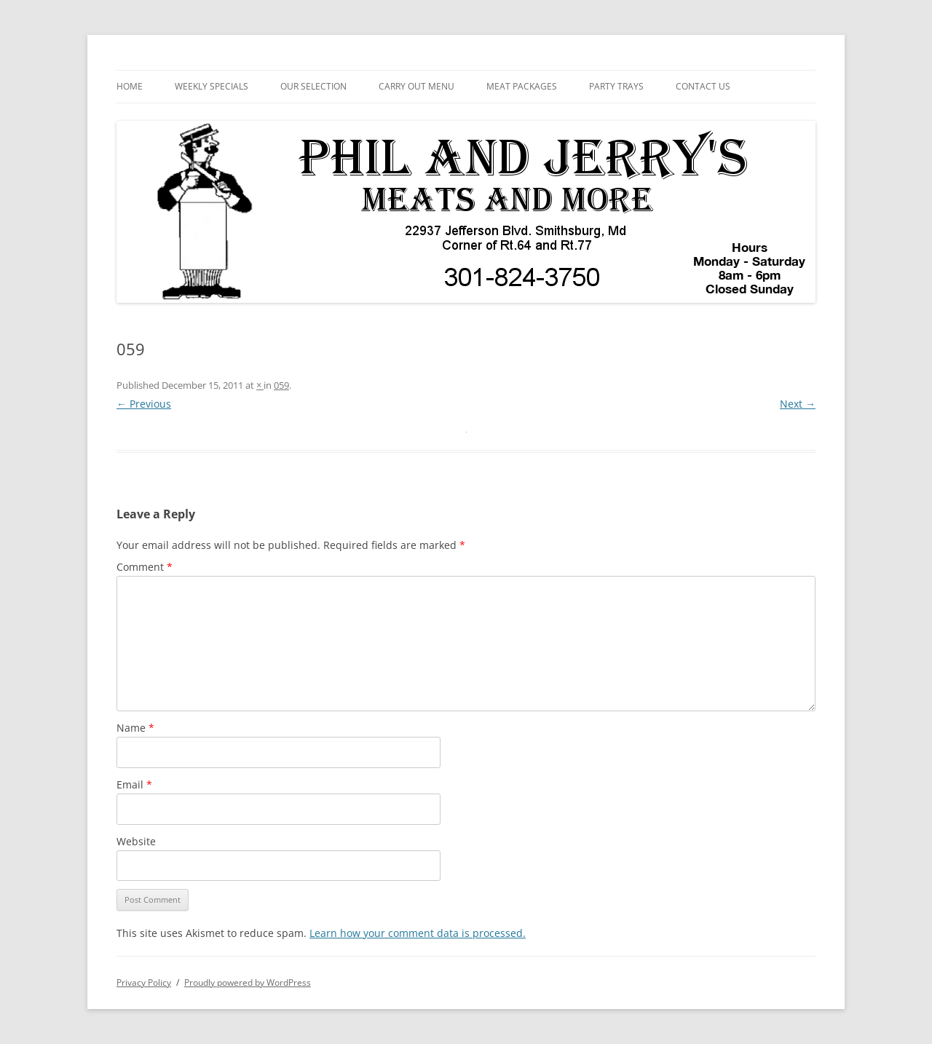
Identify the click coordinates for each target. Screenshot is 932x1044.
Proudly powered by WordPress (247, 982)
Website (136, 841)
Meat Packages (521, 86)
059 (281, 385)
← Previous (143, 404)
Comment (144, 567)
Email (134, 784)
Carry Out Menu (416, 86)
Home (129, 86)
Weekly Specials (211, 86)
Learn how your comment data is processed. (417, 933)
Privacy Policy (143, 982)
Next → (798, 404)
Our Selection (313, 86)
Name (135, 728)
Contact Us (703, 86)
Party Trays (616, 86)
